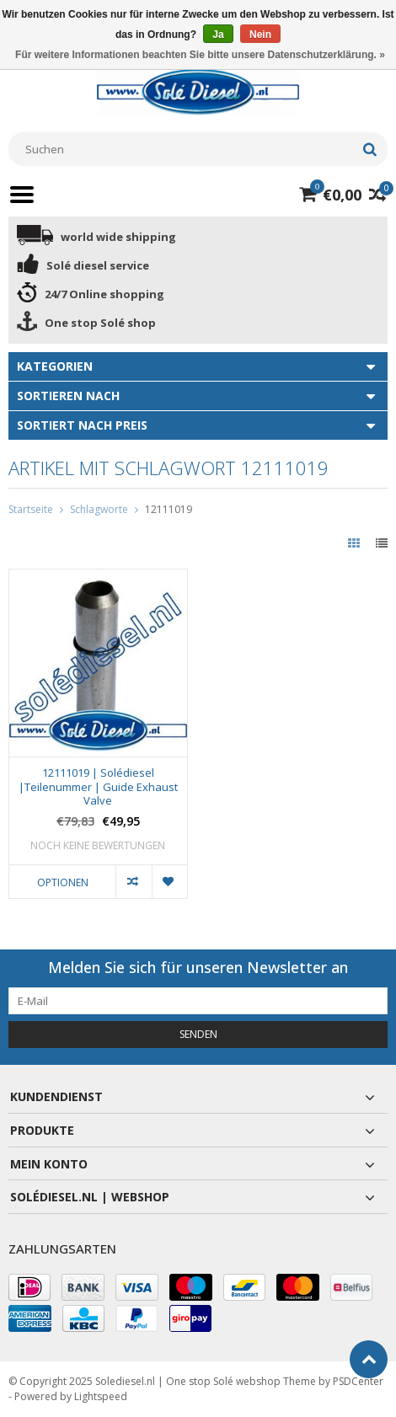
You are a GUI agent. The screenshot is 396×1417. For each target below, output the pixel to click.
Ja (217, 34)
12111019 (168, 509)
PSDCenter (358, 1381)
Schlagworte (99, 509)
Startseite (30, 509)
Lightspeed (100, 1396)
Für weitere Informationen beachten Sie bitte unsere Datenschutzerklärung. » (200, 55)
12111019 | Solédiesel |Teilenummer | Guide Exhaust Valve (98, 787)
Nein (260, 34)
